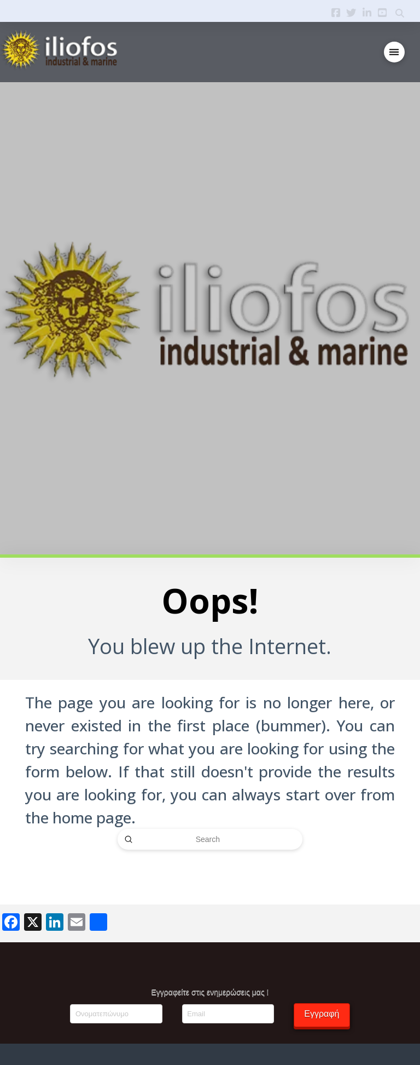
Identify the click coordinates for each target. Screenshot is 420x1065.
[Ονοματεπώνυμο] (116, 1013)
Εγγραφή (321, 1013)
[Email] (228, 1013)
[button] (394, 52)
